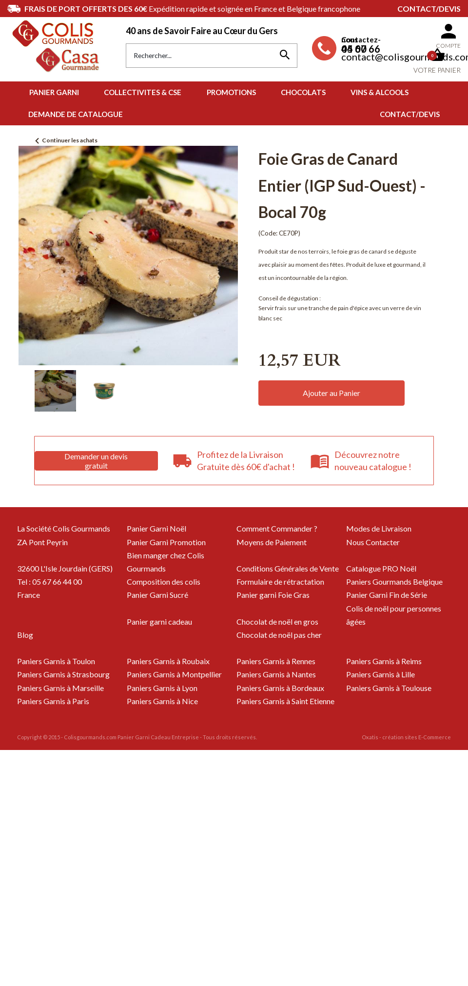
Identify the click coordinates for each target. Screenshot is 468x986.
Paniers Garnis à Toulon (56, 661)
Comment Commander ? (276, 528)
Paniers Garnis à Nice (162, 701)
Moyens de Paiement (271, 542)
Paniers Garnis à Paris (53, 701)
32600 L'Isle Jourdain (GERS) (65, 568)
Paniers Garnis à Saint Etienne (285, 701)
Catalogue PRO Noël (381, 568)
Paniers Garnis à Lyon (162, 687)
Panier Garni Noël (156, 528)
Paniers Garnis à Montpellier (174, 674)
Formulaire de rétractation (280, 581)
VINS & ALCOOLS (380, 92)
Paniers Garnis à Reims (384, 661)
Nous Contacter (373, 542)
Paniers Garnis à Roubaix (168, 661)
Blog (25, 634)
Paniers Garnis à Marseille (60, 687)
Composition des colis (163, 581)
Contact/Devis (429, 8)
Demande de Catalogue (75, 114)
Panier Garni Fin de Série (386, 594)
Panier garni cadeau (159, 621)
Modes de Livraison (378, 528)
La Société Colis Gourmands (63, 528)
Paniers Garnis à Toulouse (388, 687)
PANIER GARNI (54, 92)
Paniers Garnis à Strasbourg (63, 674)
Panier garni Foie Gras (273, 594)
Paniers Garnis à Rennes (275, 661)
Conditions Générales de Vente (287, 568)
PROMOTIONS (231, 92)
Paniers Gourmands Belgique (394, 581)
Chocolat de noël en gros (277, 621)
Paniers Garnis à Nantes (276, 674)
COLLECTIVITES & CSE (142, 92)
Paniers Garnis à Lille (380, 674)
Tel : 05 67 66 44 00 (49, 581)
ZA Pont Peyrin (42, 542)
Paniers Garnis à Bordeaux (280, 687)
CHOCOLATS (303, 92)
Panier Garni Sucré (157, 594)
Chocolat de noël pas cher (279, 634)
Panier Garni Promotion (166, 542)
